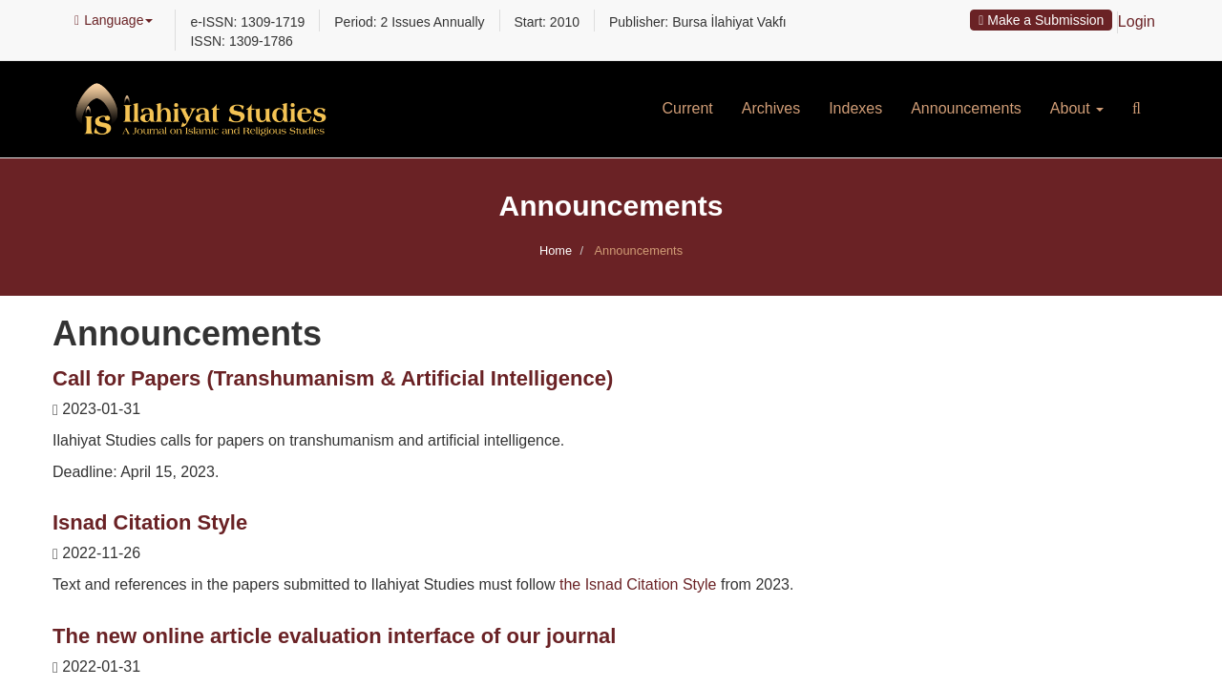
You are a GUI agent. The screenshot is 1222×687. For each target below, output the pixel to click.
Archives (771, 108)
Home (555, 250)
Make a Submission (1041, 20)
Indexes (855, 108)
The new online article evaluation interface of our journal (334, 636)
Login (1136, 21)
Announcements (966, 108)
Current (687, 108)
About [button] (1077, 108)
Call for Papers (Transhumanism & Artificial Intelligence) (333, 378)
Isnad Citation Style (150, 522)
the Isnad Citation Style (638, 584)
